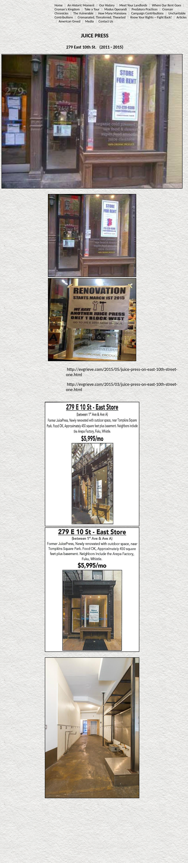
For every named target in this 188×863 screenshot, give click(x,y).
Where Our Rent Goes (166, 5)
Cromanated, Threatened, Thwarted (102, 17)
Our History (107, 5)
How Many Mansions (112, 13)
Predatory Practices (144, 9)
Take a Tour (92, 9)
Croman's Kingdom (67, 9)
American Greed (69, 21)
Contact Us (105, 21)
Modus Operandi (115, 9)
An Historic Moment (80, 5)
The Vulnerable (83, 13)
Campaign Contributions (147, 13)
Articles (182, 17)
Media (89, 21)
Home (59, 5)
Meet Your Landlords (133, 5)
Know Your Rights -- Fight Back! (151, 17)
